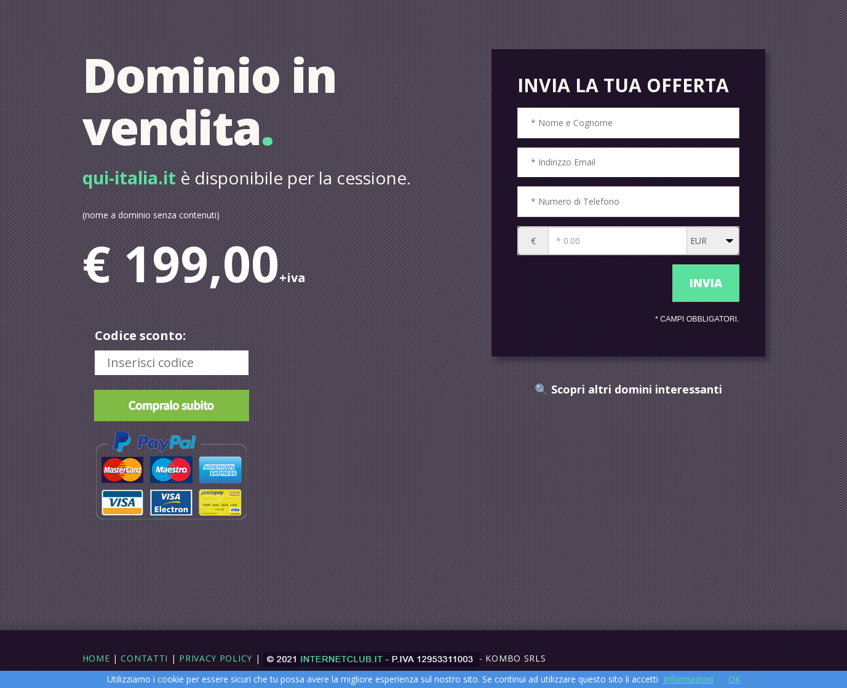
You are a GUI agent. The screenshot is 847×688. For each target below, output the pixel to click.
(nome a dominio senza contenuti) (151, 215)
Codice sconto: (140, 335)
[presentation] (592, 283)
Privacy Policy (215, 658)
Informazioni (688, 679)
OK (734, 679)
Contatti (144, 658)
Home (96, 658)
